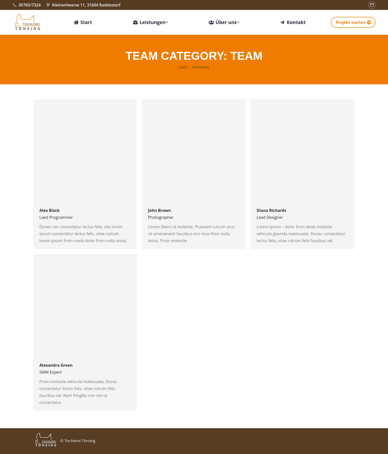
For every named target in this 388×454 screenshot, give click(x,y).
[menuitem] (82, 22)
